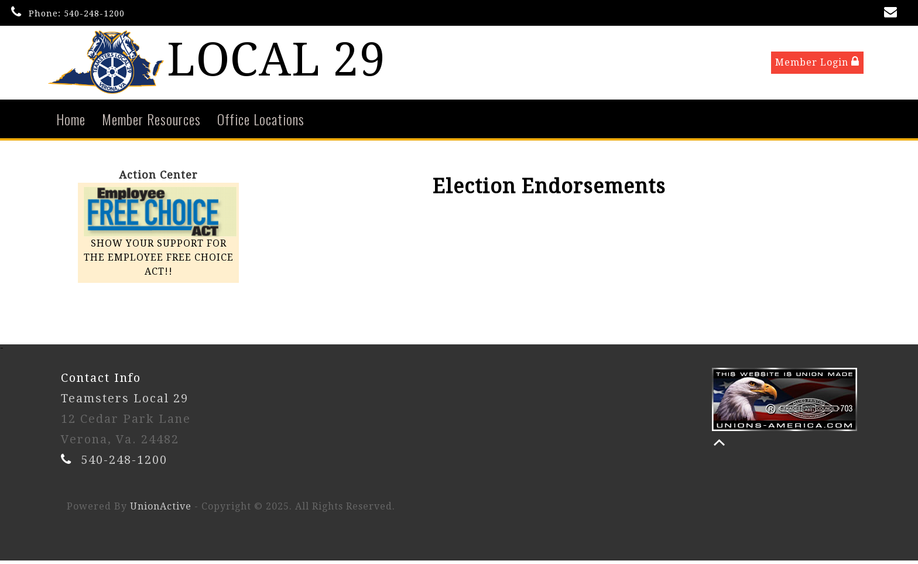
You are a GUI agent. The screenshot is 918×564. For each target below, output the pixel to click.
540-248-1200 (94, 13)
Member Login (817, 63)
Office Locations (260, 121)
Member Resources (151, 121)
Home (70, 121)
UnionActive (160, 509)
